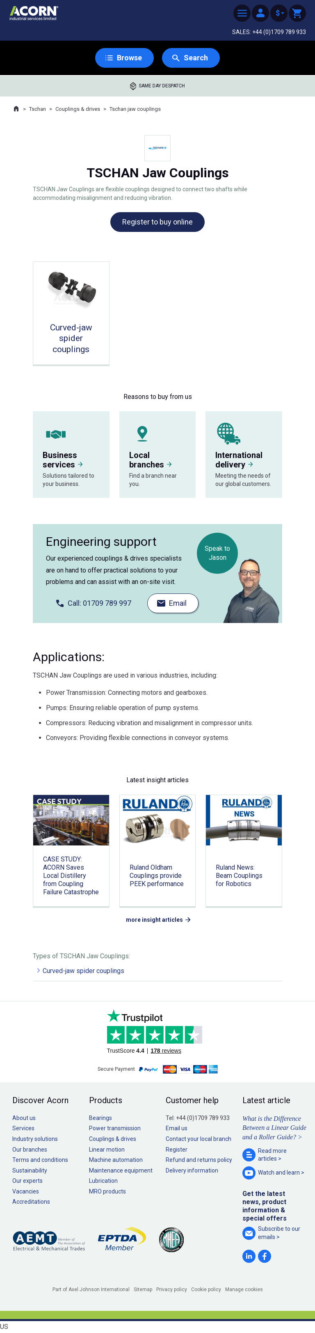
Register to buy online (157, 222)
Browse (129, 57)
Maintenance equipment (121, 1170)
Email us (176, 1128)
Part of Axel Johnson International (91, 1289)
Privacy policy (171, 1289)
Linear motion (107, 1149)
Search (196, 57)
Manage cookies (244, 1289)
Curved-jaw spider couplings (83, 971)
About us (24, 1118)
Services (23, 1128)
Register (176, 1149)
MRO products (107, 1191)
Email (178, 603)
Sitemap (143, 1289)
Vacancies (25, 1191)
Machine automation (116, 1160)
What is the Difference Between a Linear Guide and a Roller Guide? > (274, 1128)
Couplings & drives (77, 109)
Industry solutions (35, 1139)
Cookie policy (206, 1289)
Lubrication (103, 1180)
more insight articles (154, 919)
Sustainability (29, 1170)
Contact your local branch (198, 1139)
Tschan (37, 109)
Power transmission (115, 1128)
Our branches (29, 1149)
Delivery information (192, 1170)
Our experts (27, 1180)
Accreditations (31, 1201)
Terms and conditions (40, 1160)
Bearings (100, 1118)
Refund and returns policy (199, 1160)
